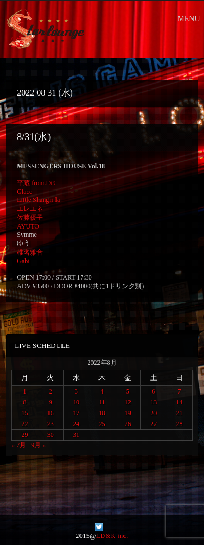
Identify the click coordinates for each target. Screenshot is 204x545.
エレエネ (30, 208)
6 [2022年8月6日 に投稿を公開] (153, 391)
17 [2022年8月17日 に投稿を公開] (76, 413)
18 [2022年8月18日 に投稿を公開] (101, 413)
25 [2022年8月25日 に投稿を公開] (101, 424)
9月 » (38, 445)
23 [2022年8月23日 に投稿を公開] (50, 424)
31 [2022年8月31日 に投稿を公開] (76, 435)
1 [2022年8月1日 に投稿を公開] (24, 391)
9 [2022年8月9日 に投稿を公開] (50, 402)
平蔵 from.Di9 (36, 183)
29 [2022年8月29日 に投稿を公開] (24, 435)
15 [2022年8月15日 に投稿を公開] (24, 413)
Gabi (23, 261)
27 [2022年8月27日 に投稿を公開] (153, 424)
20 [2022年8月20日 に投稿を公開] (153, 413)
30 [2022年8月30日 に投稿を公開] (50, 435)
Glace (24, 191)
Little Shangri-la (38, 200)
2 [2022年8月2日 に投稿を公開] (50, 391)
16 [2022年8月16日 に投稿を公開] (50, 413)
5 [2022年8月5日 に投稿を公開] (127, 391)
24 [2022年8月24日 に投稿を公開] (76, 424)
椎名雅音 (30, 252)
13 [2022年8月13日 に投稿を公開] (153, 402)
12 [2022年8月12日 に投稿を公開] (128, 402)
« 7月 (18, 445)
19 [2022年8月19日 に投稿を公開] (128, 413)
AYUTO (28, 226)
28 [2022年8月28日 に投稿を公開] (179, 424)
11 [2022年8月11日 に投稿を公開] (102, 402)
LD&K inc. (112, 536)
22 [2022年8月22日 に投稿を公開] (24, 424)
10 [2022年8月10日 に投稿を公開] (76, 402)
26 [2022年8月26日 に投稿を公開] (128, 424)
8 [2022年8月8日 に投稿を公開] (24, 402)
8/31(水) (34, 136)
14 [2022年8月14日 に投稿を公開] (179, 402)
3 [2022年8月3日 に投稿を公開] (76, 391)
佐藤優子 (30, 217)
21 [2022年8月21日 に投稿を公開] (179, 413)
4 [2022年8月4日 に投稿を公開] (101, 391)
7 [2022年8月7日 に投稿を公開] (179, 391)
